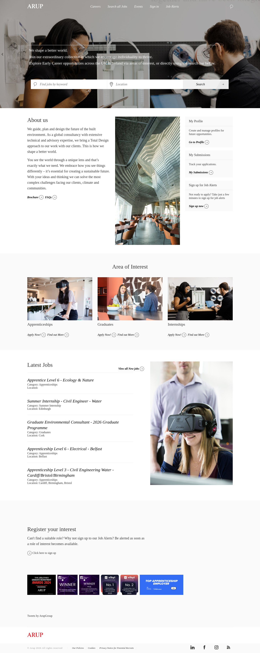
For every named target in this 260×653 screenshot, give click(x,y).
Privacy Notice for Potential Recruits (118, 648)
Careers (95, 6)
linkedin (192, 647)
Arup (35, 6)
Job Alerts (172, 6)
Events (138, 6)
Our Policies (79, 648)
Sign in (154, 6)
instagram (216, 647)
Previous (3, 54)
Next (256, 54)
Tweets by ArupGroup (39, 615)
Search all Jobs (117, 6)
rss (229, 647)
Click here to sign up (44, 552)
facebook (204, 647)
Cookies (93, 648)
